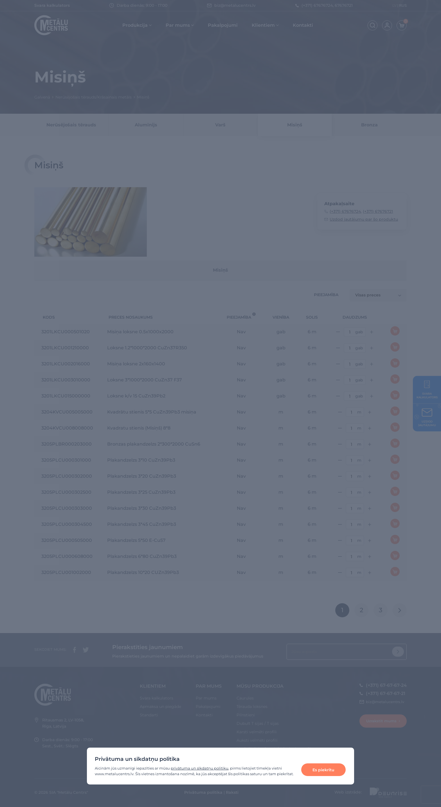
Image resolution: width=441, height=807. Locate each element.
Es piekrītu (323, 769)
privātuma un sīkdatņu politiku (199, 768)
